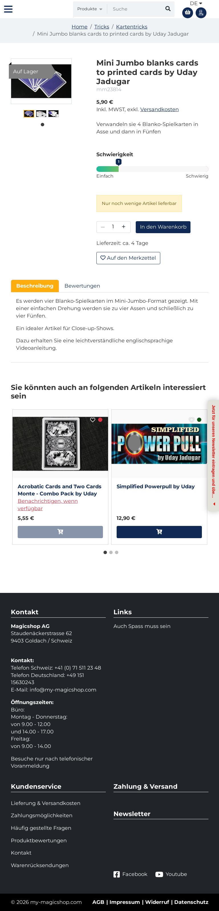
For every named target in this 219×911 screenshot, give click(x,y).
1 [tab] (41, 123)
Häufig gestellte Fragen (41, 828)
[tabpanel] (29, 113)
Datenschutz (191, 902)
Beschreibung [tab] (35, 286)
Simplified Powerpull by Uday (156, 486)
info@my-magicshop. (57, 690)
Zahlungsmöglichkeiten (41, 815)
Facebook (130, 874)
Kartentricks (131, 27)
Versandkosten (159, 109)
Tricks (101, 27)
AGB (98, 902)
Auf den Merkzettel (128, 258)
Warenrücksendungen (40, 865)
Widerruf (157, 902)
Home (80, 27)
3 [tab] (115, 551)
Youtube (171, 874)
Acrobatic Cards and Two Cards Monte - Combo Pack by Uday (60, 490)
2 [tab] (109, 551)
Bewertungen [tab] (82, 286)
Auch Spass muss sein (142, 626)
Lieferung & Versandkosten (45, 803)
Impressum (125, 902)
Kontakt (21, 853)
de (196, 3)
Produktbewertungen (39, 840)
